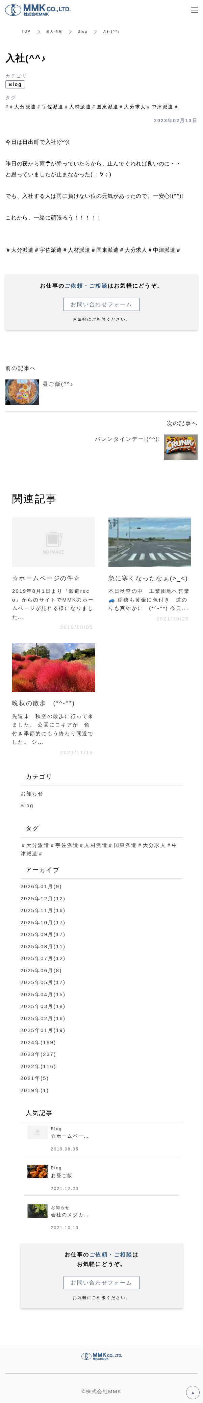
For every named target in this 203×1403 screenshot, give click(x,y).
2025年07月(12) (43, 958)
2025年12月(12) (43, 898)
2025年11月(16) (43, 910)
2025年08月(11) (43, 946)
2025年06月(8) (41, 970)
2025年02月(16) (43, 1018)
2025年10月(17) (43, 922)
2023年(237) (38, 1054)
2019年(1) (35, 1090)
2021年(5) (35, 1078)
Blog (82, 31)
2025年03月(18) (43, 1006)
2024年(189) (38, 1042)
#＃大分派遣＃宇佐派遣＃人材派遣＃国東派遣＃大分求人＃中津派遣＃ (92, 106)
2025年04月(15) (43, 994)
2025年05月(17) (43, 982)
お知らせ (32, 793)
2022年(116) (38, 1066)
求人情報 (54, 31)
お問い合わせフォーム (101, 304)
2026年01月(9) (41, 886)
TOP (26, 31)
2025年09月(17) (43, 934)
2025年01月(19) (43, 1030)
